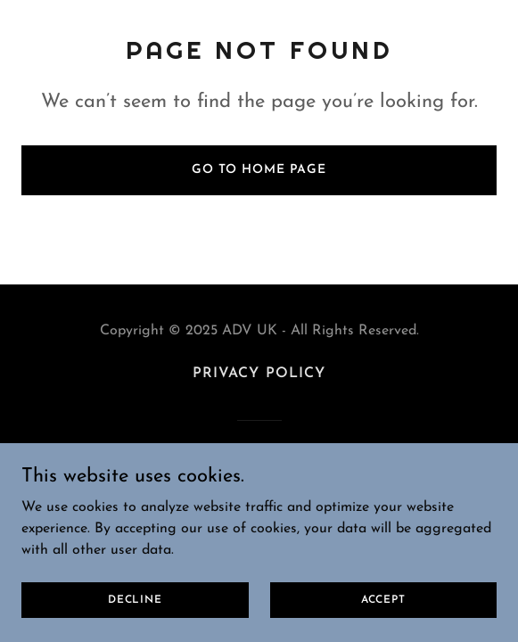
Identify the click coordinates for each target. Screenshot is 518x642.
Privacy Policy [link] (259, 373)
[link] (259, 475)
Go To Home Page (259, 170)
